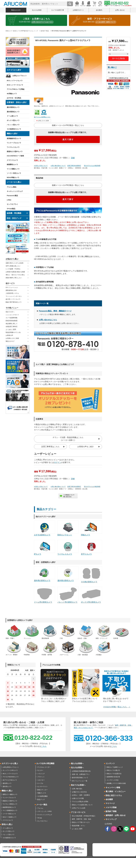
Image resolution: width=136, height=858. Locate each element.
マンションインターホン (14, 296)
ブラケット (41, 777)
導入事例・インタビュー (116, 791)
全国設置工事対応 (11, 326)
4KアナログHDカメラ (10, 780)
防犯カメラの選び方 (113, 770)
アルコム (40, 808)
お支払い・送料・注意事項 (81, 795)
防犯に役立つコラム (114, 795)
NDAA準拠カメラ (13, 177)
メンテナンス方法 (112, 780)
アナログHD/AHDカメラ (11, 777)
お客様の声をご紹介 (85, 447)
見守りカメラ (91, 547)
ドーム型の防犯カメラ (44, 595)
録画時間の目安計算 (113, 777)
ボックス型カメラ (13, 120)
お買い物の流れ (77, 788)
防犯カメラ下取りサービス (81, 822)
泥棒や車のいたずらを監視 (14, 263)
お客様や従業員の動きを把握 (15, 272)
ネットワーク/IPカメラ (10, 770)
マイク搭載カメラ (13, 169)
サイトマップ (111, 819)
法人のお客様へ (77, 767)
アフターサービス (78, 812)
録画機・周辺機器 (14, 213)
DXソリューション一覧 (79, 781)
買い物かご (112, 67)
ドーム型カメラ (12, 116)
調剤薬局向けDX (11, 290)
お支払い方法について (41, 165)
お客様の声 (9, 335)
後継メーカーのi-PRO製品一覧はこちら (68, 125)
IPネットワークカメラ (15, 81)
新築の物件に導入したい (14, 278)
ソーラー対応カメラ (14, 173)
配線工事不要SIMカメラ (14, 302)
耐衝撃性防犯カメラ (9, 807)
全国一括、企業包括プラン (81, 774)
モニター (40, 770)
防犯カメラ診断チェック (115, 767)
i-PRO (9, 200)
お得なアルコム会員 (78, 808)
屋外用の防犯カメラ (44, 573)
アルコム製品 (11, 187)
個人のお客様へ (77, 763)
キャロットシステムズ (15, 191)
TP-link (39, 818)
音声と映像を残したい (13, 266)
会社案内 (99, 10)
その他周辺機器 (42, 796)
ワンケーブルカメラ (14, 143)
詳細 (73, 158)
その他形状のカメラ (14, 129)
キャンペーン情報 (113, 787)
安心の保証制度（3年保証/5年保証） (84, 816)
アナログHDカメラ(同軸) (15, 89)
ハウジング (41, 773)
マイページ (110, 803)
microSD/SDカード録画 (15, 156)
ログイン (57, 462)
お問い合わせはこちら (48, 320)
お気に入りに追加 (43, 120)
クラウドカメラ (12, 160)
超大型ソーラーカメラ (13, 299)
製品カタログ (10, 341)
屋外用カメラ (7, 786)
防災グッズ (41, 799)
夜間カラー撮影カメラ (10, 794)
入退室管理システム (12, 293)
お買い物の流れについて (58, 165)
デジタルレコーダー (44, 767)
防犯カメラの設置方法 (114, 773)
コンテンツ (110, 763)
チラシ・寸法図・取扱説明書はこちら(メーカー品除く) (68, 438)
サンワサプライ (12, 204)
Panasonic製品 (12, 195)
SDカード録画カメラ (9, 817)
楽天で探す (68, 139)
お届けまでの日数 (78, 798)
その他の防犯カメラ (91, 574)
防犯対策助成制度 (11, 320)
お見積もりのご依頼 (12, 338)
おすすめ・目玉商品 (14, 98)
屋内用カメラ (7, 783)
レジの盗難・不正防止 (13, 269)
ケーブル (40, 783)
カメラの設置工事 (57, 10)
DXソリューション (12, 287)
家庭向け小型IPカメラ (15, 151)
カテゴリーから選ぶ (10, 763)
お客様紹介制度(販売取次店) (81, 771)
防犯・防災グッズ (14, 218)
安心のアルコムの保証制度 (92, 165)
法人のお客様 (36, 10)
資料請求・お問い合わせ (116, 815)
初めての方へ (10, 312)
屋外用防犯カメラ (13, 107)
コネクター (41, 780)
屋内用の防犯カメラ (68, 573)
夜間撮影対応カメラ (14, 138)
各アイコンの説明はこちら (42, 117)
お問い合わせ (120, 10)
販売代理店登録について (80, 777)
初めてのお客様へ (78, 785)
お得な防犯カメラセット (11, 767)
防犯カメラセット (68, 528)
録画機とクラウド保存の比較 (116, 783)
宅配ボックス (41, 793)
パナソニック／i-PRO (44, 811)
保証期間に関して (11, 323)
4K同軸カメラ (12, 94)
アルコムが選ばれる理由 (80, 801)
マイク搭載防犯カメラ (10, 810)
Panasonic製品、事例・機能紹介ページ (55, 311)
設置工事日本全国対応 (74, 165)
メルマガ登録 (111, 807)
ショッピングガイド (12, 315)
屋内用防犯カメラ (13, 112)
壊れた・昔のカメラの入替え (15, 275)
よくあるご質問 (11, 329)
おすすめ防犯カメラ (44, 528)
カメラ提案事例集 (11, 318)
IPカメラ (44, 547)
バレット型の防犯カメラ (68, 595)
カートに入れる (118, 58)
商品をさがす (16, 10)
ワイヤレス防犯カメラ (10, 804)
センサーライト (42, 786)
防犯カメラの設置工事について (82, 805)
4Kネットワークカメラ (15, 85)
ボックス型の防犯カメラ (91, 595)
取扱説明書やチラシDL (13, 332)
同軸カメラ (91, 528)
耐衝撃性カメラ (12, 164)
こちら (43, 746)
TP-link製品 (11, 209)
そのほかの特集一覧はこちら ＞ (116, 707)
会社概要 (109, 799)
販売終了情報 (111, 811)
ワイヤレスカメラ (13, 147)
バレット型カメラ (13, 125)
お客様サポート (78, 10)
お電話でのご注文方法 (79, 792)
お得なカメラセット (19, 76)
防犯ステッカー (42, 790)
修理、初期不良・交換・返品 (81, 819)
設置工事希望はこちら (50, 447)
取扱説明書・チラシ (78, 825)
